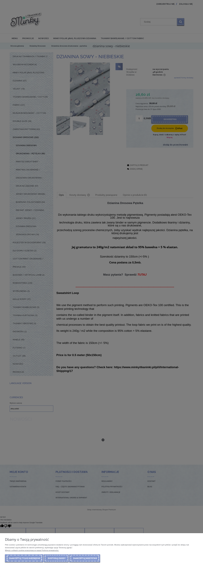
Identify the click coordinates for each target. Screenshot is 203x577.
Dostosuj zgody (57, 558)
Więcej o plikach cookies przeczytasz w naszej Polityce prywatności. (32, 550)
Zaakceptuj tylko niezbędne (24, 558)
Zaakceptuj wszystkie (85, 558)
